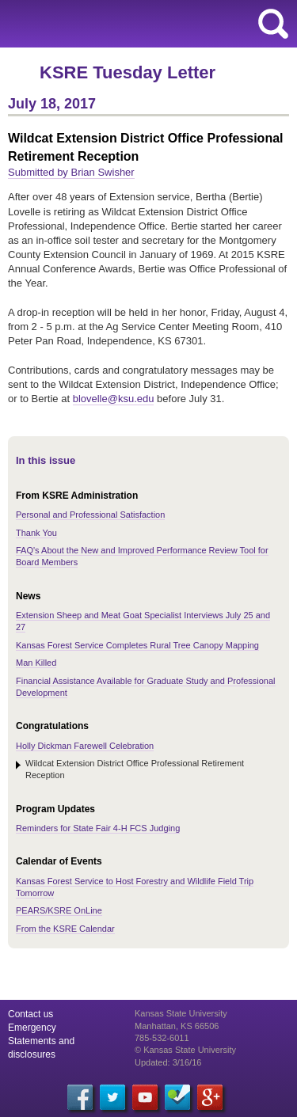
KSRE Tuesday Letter (127, 72)
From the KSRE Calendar (65, 928)
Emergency (32, 1027)
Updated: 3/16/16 (168, 1062)
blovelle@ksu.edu (113, 399)
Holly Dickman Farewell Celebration (85, 745)
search (273, 24)
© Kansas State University (185, 1049)
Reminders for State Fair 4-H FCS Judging (98, 828)
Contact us (30, 1014)
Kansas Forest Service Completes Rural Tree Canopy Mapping (137, 645)
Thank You (36, 533)
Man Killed (36, 662)
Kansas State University (144, 23)
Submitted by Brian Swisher (71, 172)
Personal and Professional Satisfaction (90, 514)
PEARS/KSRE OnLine (59, 910)
